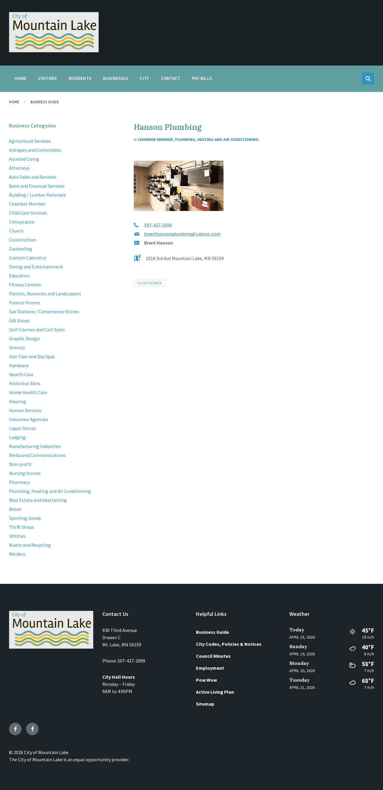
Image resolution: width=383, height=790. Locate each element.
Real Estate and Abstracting (38, 500)
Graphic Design (24, 338)
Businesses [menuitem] (115, 78)
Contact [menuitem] (170, 78)
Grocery (17, 347)
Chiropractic (21, 222)
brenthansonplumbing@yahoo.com (182, 234)
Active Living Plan (215, 692)
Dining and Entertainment (36, 267)
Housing (17, 401)
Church (16, 231)
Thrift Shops (21, 527)
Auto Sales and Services (32, 177)
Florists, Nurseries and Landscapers (45, 294)
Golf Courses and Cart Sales (37, 329)
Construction (22, 240)
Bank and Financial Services (37, 186)
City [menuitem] (144, 78)
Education (19, 276)
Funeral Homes (24, 303)
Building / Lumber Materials (37, 195)
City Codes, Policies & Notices (229, 644)
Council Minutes (213, 656)
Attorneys (19, 168)
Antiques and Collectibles (35, 150)
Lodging (17, 437)
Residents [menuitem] (80, 78)
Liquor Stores (22, 428)
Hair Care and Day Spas (32, 356)
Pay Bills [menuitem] (202, 78)
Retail (15, 509)
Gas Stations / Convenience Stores (44, 312)
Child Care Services (28, 213)
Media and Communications (37, 455)
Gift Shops (19, 320)
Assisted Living (24, 159)
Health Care (21, 374)
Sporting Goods (25, 518)
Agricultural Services (30, 141)
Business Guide (45, 101)
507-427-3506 (158, 225)
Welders (17, 554)
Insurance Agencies (28, 419)
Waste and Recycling (30, 545)
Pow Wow (206, 680)
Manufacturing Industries (35, 446)
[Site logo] (54, 51)
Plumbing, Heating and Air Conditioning (217, 139)
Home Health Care (28, 392)
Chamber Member (155, 139)
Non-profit (20, 464)
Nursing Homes (25, 473)
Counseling (20, 249)
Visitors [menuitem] (47, 78)
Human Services (25, 410)
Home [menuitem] (20, 78)
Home (14, 101)
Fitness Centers (25, 285)
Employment (210, 668)
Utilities (17, 536)
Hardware (19, 365)
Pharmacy (19, 482)
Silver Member (149, 283)
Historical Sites (24, 383)
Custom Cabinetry (27, 258)
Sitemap (205, 704)
